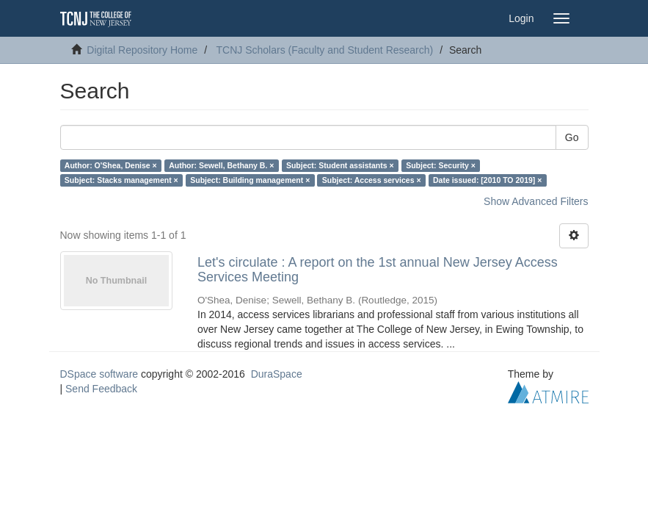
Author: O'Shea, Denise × (111, 165)
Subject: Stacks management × (121, 180)
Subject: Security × (441, 165)
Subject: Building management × (250, 180)
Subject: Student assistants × (340, 165)
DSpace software (99, 374)
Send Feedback (101, 389)
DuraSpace (276, 374)
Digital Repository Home (142, 50)
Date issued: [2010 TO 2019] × (487, 180)
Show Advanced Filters (536, 201)
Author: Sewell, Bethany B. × (221, 165)
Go (572, 137)
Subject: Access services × (371, 180)
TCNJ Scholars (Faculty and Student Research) (325, 50)
